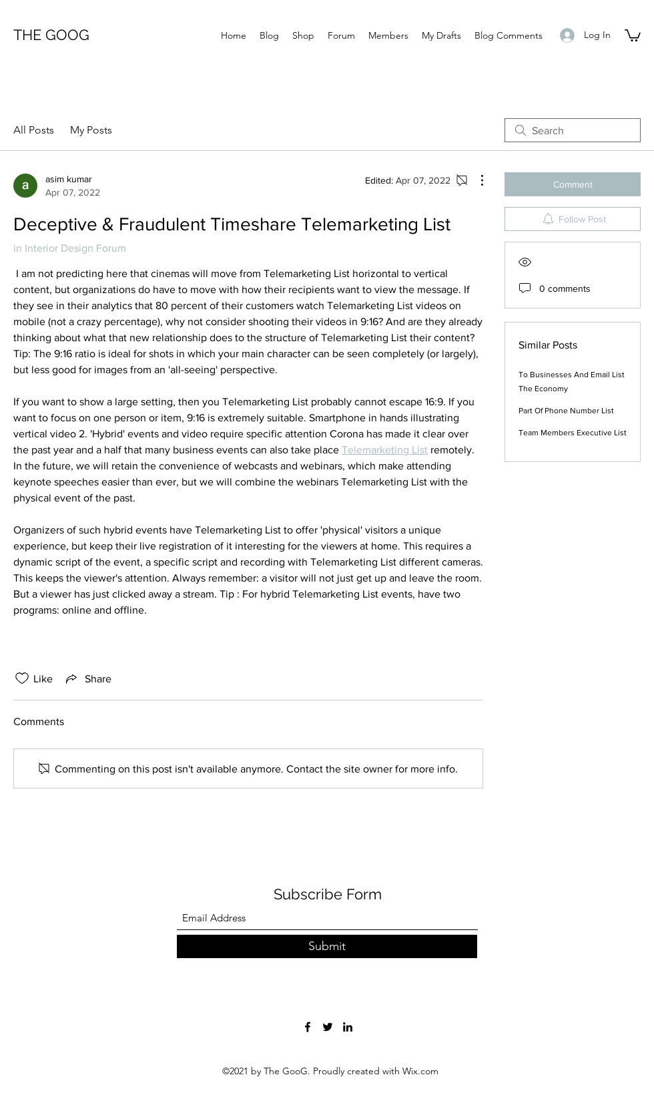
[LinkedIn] (347, 1027)
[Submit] (327, 946)
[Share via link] (87, 678)
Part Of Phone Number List (566, 410)
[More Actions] (475, 180)
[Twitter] (327, 1027)
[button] (633, 34)
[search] (573, 130)
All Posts (33, 130)
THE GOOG (51, 34)
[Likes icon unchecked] (22, 678)
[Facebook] (307, 1027)
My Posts (91, 130)
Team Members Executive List (573, 432)
